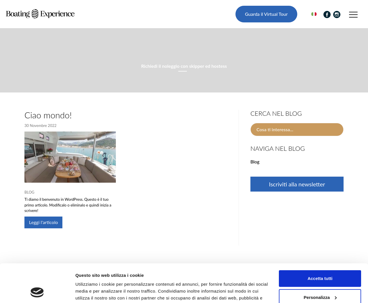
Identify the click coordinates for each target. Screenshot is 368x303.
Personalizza (320, 261)
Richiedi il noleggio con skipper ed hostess (184, 66)
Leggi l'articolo (43, 222)
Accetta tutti (320, 242)
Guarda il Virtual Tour (266, 14)
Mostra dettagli (90, 291)
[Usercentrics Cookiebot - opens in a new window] (37, 291)
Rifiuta (320, 280)
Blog (29, 192)
